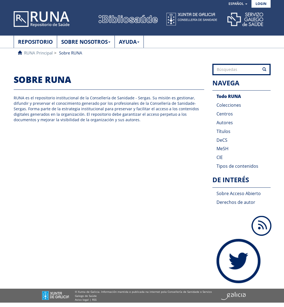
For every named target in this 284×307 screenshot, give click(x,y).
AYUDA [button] (129, 41)
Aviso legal (82, 300)
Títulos (223, 131)
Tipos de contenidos (237, 166)
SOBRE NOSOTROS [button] (85, 41)
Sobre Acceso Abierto (238, 193)
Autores (224, 123)
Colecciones (228, 105)
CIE (219, 157)
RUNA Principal (38, 53)
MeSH (222, 149)
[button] (237, 4)
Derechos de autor (235, 202)
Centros (224, 114)
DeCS (221, 140)
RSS (94, 300)
